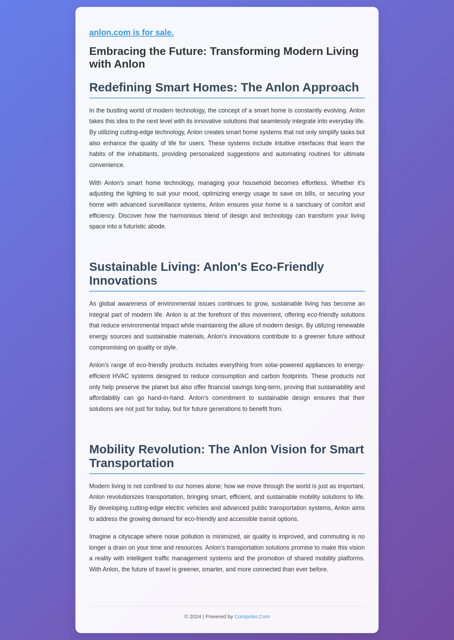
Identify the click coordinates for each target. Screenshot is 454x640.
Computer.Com (252, 616)
